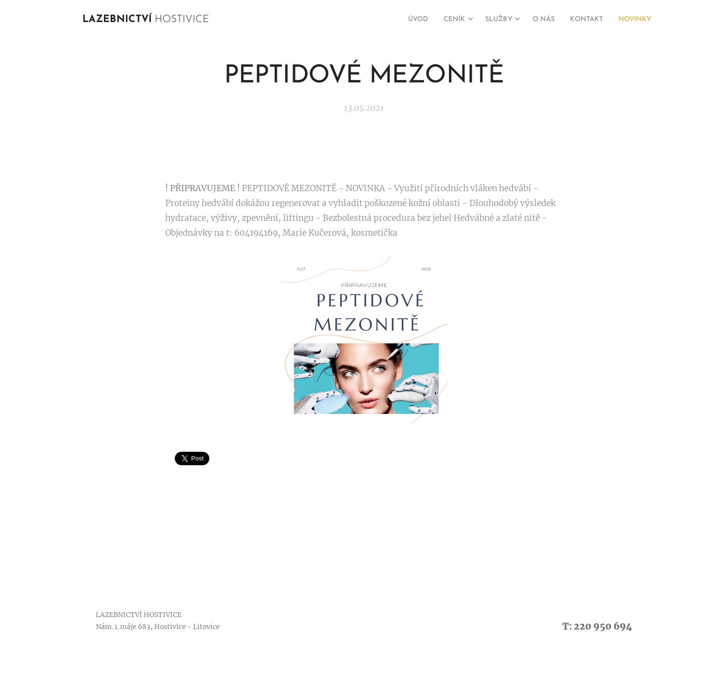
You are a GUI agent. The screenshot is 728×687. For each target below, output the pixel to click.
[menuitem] (398, 20)
